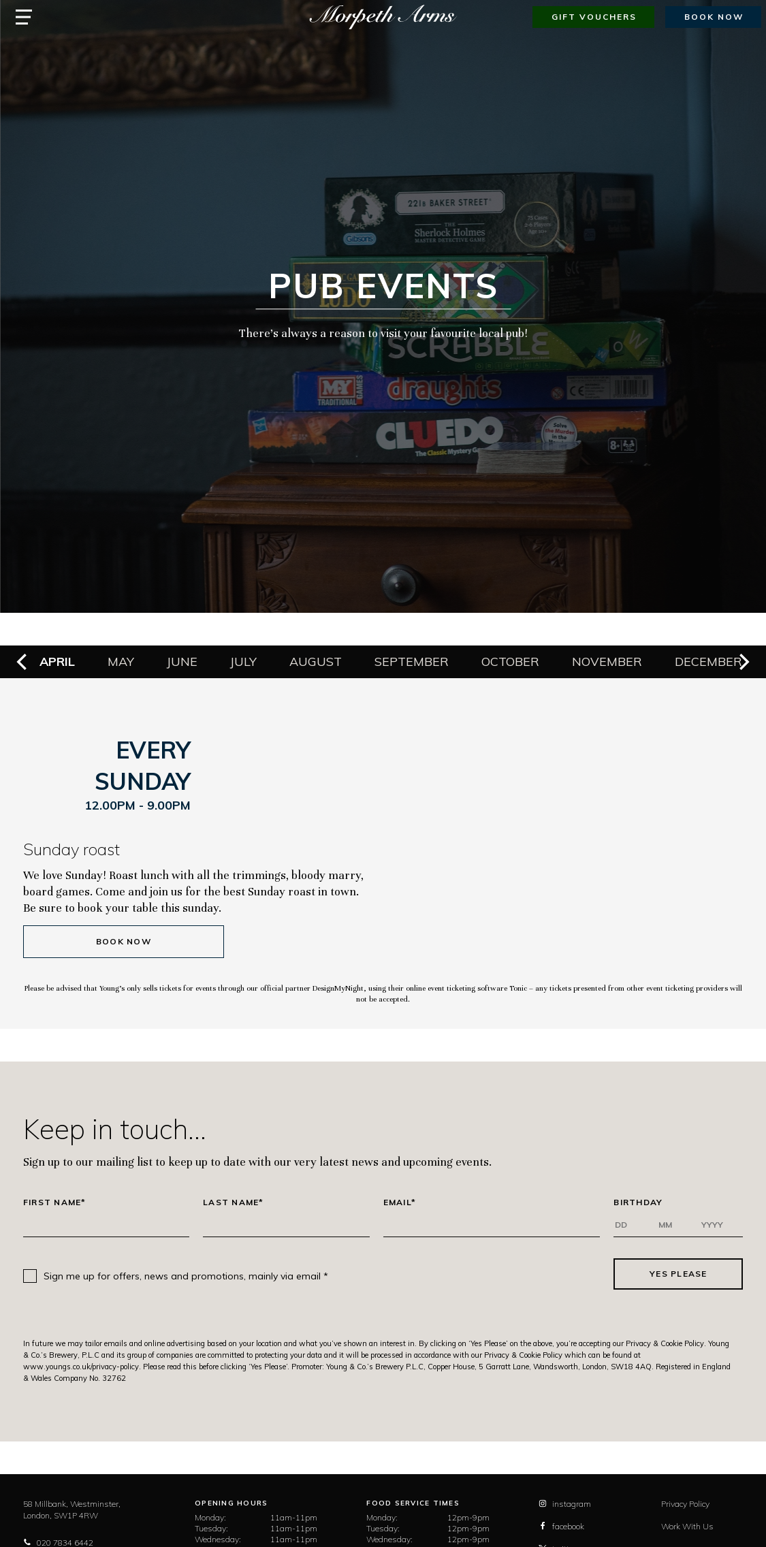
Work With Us (687, 1526)
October (510, 661)
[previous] (23, 662)
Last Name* (233, 1202)
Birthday (638, 1202)
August (315, 661)
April (57, 661)
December (708, 661)
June (182, 661)
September (411, 661)
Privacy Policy (685, 1504)
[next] (743, 662)
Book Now (123, 941)
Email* (400, 1202)
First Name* (54, 1202)
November (607, 661)
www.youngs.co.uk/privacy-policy (81, 1366)
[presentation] (471, 1274)
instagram (565, 1504)
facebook (561, 1526)
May (121, 661)
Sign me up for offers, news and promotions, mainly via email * (186, 1276)
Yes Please (678, 1274)
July (243, 661)
